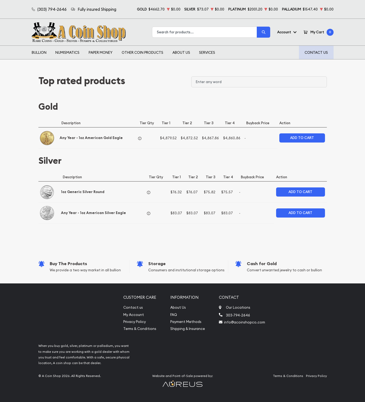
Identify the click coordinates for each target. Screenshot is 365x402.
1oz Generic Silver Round (82, 192)
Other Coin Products (142, 52)
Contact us (133, 307)
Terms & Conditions (139, 328)
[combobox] (204, 32)
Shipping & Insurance (187, 328)
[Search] (263, 32)
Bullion (39, 52)
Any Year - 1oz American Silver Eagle (93, 213)
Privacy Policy (134, 321)
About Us (181, 52)
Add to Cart (302, 138)
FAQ (173, 314)
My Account (133, 314)
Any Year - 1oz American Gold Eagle (91, 138)
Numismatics (67, 52)
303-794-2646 (238, 315)
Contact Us (316, 52)
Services (207, 52)
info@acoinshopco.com (244, 322)
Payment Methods (185, 321)
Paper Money (101, 52)
